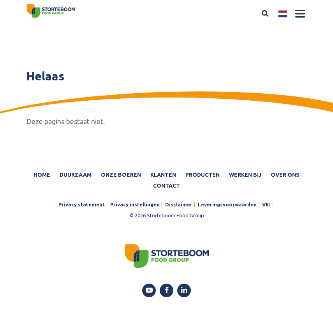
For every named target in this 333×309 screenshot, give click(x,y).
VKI (266, 204)
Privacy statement (81, 204)
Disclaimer (178, 204)
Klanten (163, 175)
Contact (166, 186)
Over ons (285, 175)
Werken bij (245, 175)
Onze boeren (121, 175)
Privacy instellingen (135, 204)
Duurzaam (76, 175)
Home (41, 175)
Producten (202, 175)
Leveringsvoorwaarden (227, 204)
